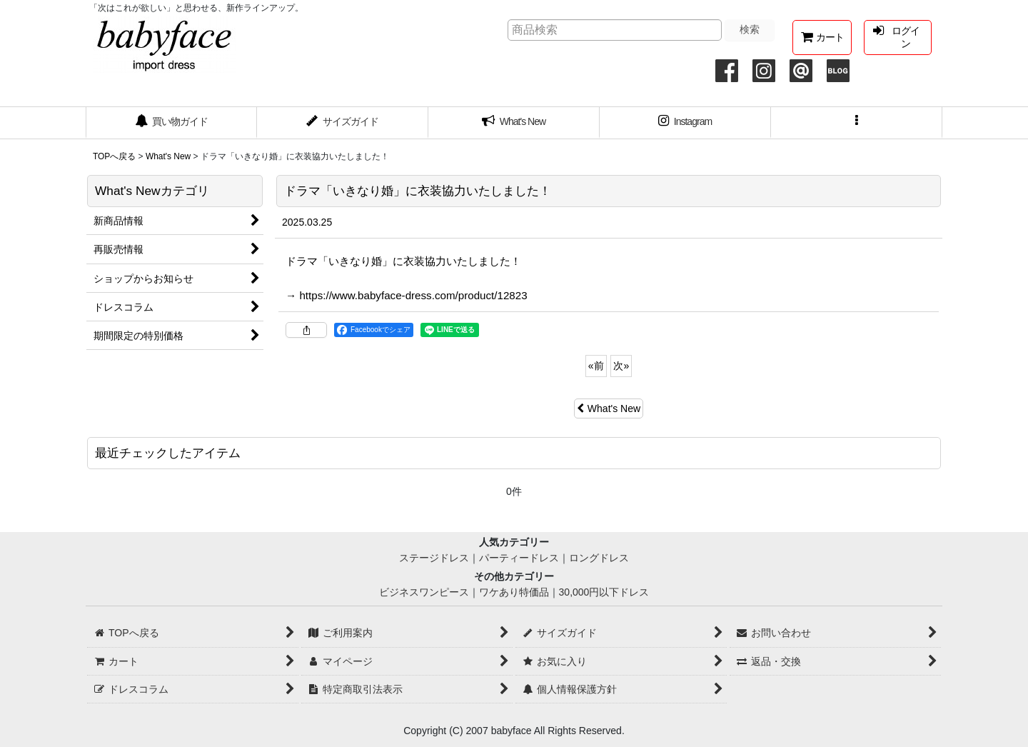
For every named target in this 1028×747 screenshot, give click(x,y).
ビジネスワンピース (424, 592)
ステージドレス (434, 557)
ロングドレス (599, 557)
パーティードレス (519, 557)
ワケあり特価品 (514, 592)
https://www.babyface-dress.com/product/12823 (413, 295)
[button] (856, 123)
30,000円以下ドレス (604, 592)
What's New (608, 408)
